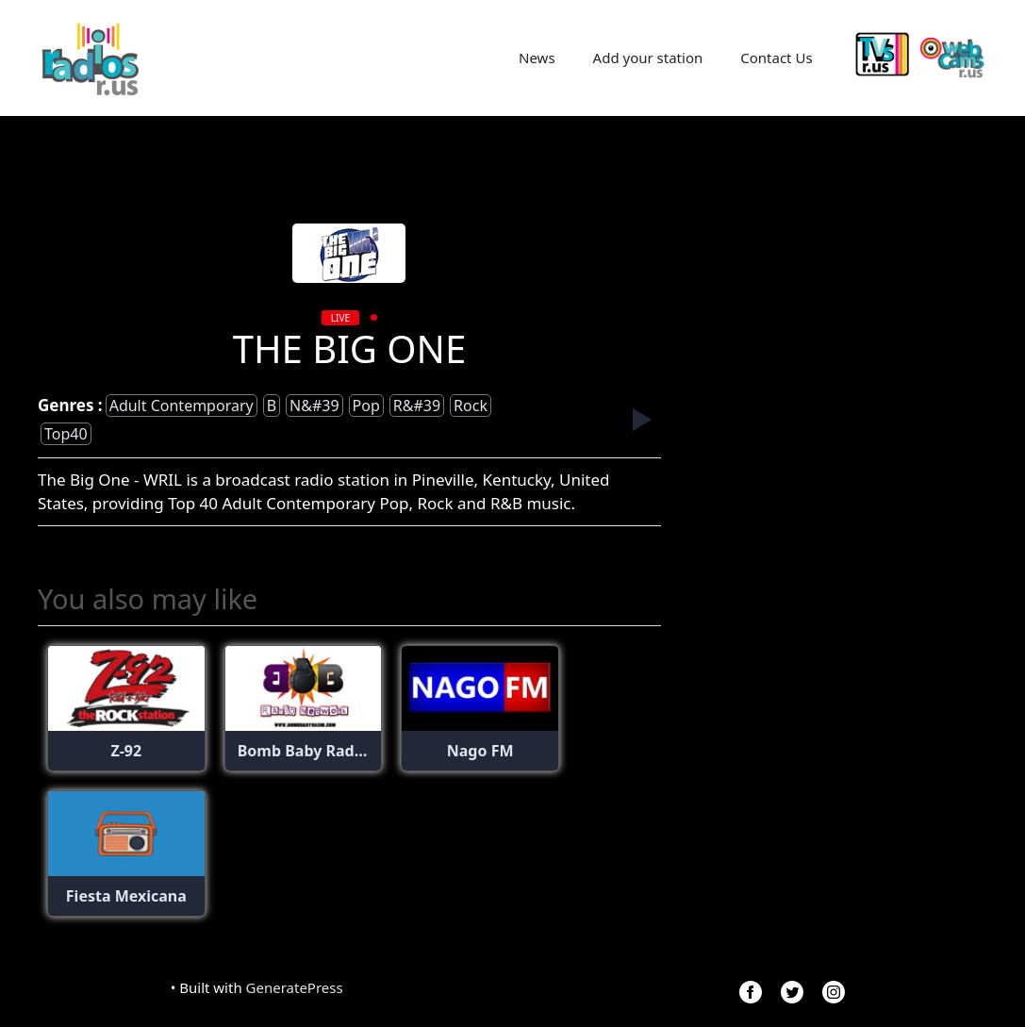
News (537, 57)
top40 (66, 433)
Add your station (648, 57)
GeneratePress (294, 987)
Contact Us (776, 57)
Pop (366, 405)
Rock (471, 405)
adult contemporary (181, 405)
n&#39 (314, 405)
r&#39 (416, 405)
